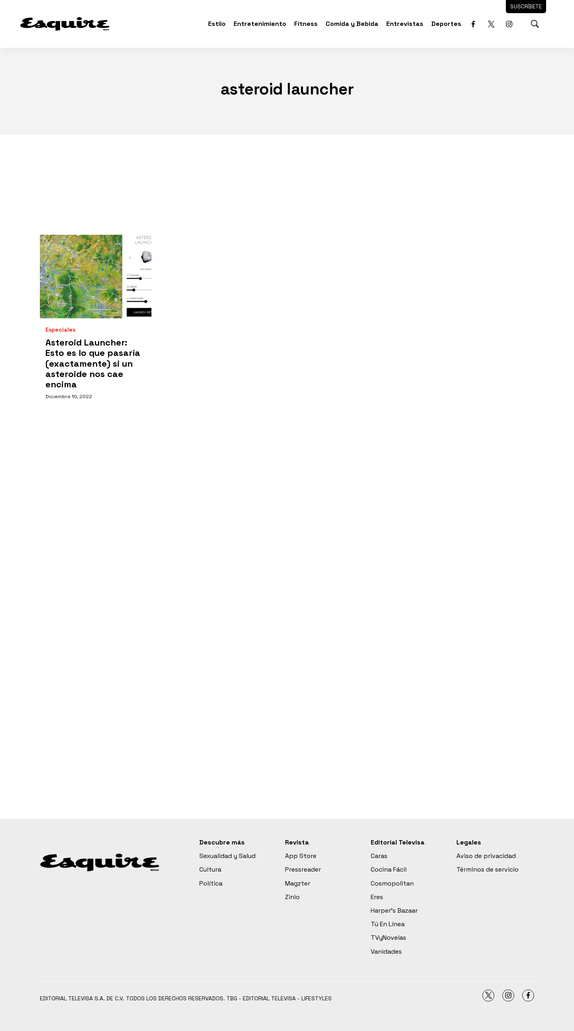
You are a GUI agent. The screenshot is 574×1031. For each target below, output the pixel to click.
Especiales (60, 329)
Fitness (306, 24)
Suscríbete (526, 6)
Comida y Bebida (352, 24)
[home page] (65, 24)
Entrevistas (404, 24)
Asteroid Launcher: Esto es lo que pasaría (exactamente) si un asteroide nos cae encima (92, 363)
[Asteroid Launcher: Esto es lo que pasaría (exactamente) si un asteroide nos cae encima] (95, 276)
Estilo (217, 24)
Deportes (446, 24)
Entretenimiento (260, 24)
